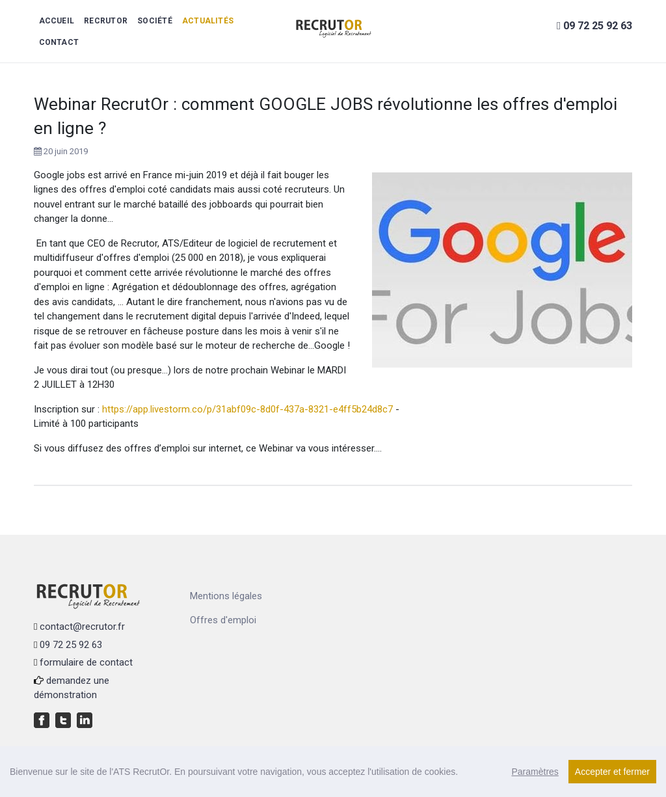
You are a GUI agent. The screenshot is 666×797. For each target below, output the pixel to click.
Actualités (207, 20)
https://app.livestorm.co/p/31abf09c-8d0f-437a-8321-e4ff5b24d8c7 (247, 409)
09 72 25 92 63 (71, 645)
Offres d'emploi (223, 620)
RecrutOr (105, 20)
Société (154, 20)
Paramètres (534, 771)
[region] (333, 771)
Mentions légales (226, 596)
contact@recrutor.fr (82, 626)
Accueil (57, 20)
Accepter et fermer (612, 771)
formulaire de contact (86, 662)
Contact (59, 42)
